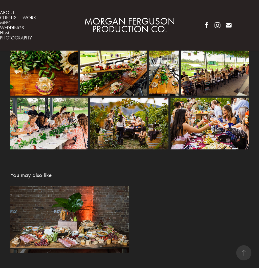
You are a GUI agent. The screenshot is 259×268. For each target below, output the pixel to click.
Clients (8, 17)
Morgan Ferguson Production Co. (130, 25)
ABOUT (7, 12)
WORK (29, 17)
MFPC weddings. (12, 25)
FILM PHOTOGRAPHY (16, 35)
